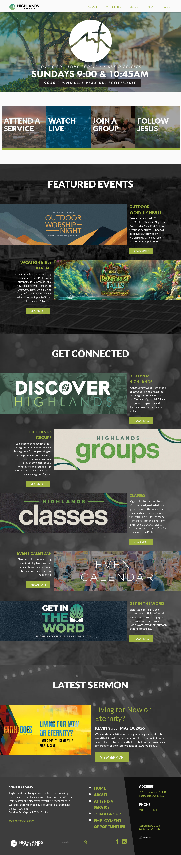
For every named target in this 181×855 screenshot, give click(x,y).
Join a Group (107, 814)
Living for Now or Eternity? (123, 714)
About (92, 6)
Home (100, 788)
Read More (141, 251)
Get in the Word (146, 603)
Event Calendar (34, 553)
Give (167, 6)
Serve (134, 6)
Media (150, 6)
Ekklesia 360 (145, 837)
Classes (137, 495)
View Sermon (112, 757)
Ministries (113, 6)
